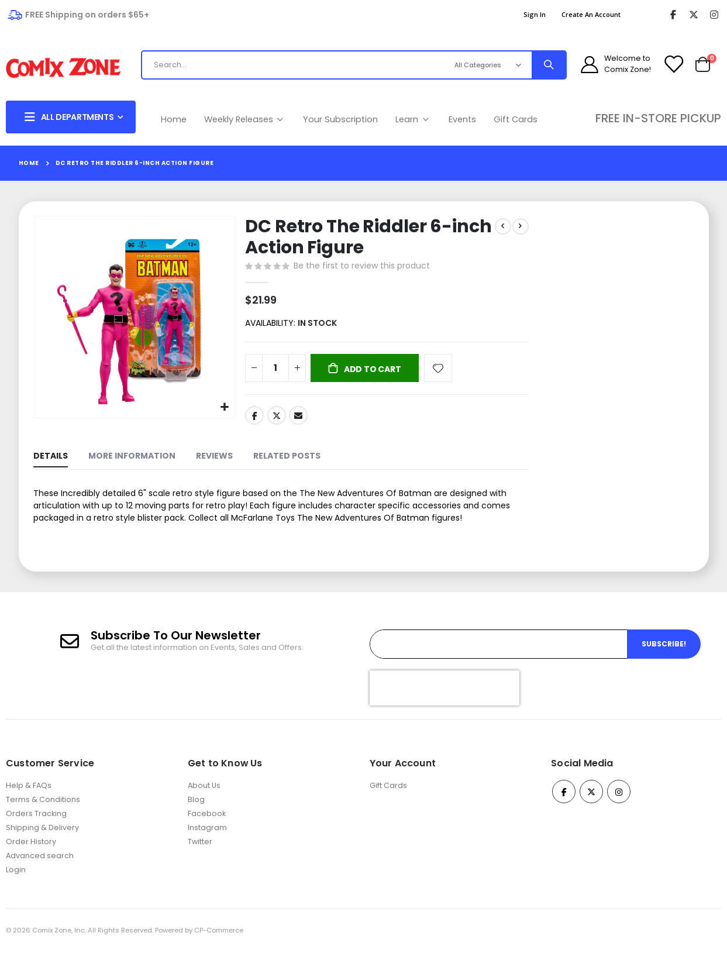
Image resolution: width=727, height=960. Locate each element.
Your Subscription (340, 119)
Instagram (207, 836)
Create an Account (591, 14)
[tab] (50, 461)
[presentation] (444, 696)
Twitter (275, 419)
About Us (204, 794)
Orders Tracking (36, 822)
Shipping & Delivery (42, 836)
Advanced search (40, 864)
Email (297, 419)
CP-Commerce (218, 938)
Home (174, 119)
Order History (31, 850)
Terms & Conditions (43, 808)
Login (16, 878)
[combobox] (294, 64)
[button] (223, 406)
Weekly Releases (245, 119)
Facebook (253, 419)
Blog (196, 808)
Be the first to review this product (360, 267)
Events (462, 119)
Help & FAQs (28, 794)
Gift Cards (516, 119)
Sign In (534, 14)
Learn (413, 119)
